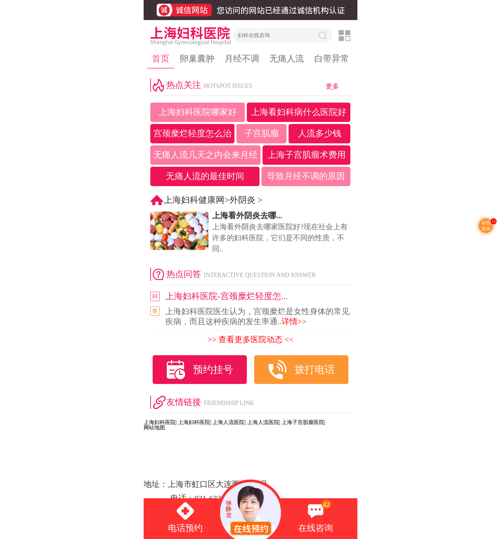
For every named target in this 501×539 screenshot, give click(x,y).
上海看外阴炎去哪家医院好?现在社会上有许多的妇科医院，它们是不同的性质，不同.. (280, 238)
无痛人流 (286, 58)
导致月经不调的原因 (306, 176)
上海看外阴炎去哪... (247, 215)
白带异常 (331, 58)
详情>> (294, 321)
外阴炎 (242, 200)
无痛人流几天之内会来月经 (205, 155)
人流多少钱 (319, 133)
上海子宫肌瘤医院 (303, 422)
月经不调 (241, 58)
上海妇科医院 (160, 422)
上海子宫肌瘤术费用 (307, 155)
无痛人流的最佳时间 (205, 176)
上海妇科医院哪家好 (198, 112)
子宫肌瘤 (261, 133)
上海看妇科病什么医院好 (298, 112)
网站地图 (154, 427)
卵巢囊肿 (197, 58)
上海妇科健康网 (194, 200)
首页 (160, 58)
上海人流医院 (228, 422)
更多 (332, 86)
